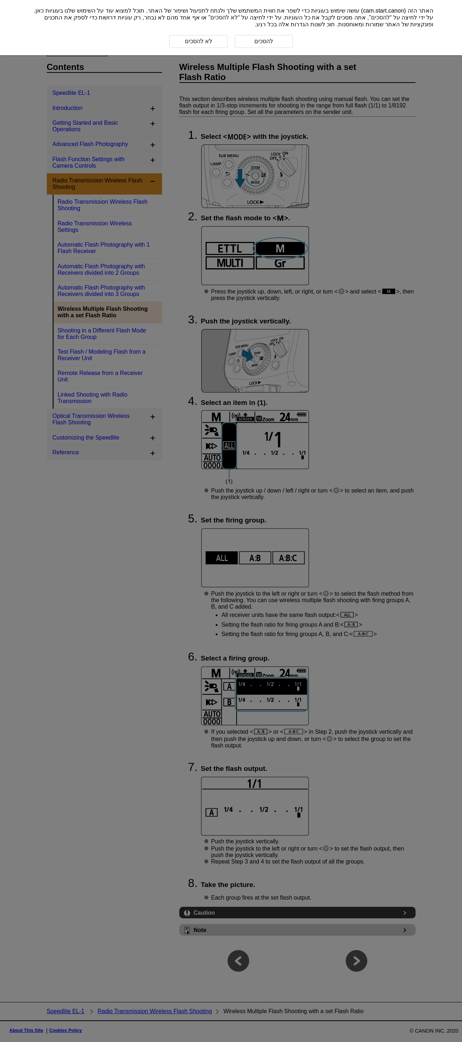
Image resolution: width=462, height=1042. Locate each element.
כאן (39, 11)
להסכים (380, 17)
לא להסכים (224, 17)
